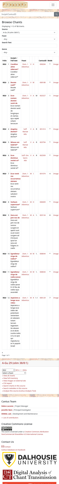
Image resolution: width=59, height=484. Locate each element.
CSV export (7, 383)
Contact (6, 447)
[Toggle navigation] (53, 4)
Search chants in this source (14, 386)
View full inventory (10, 378)
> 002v (24, 370)
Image (55, 64)
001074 (43, 173)
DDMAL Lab (6, 414)
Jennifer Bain (7, 410)
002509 (43, 155)
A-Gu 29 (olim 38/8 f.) (15, 363)
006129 (43, 298)
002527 (43, 95)
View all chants (9, 375)
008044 (43, 254)
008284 (43, 64)
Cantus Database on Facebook (13, 450)
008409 (43, 202)
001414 (43, 129)
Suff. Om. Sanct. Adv (25, 158)
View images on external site (14, 381)
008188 (43, 82)
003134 (43, 215)
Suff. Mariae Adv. (25, 131)
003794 (43, 142)
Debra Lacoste (7, 406)
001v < (18, 370)
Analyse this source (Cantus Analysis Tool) (19, 391)
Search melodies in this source (15, 388)
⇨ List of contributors (9, 417)
